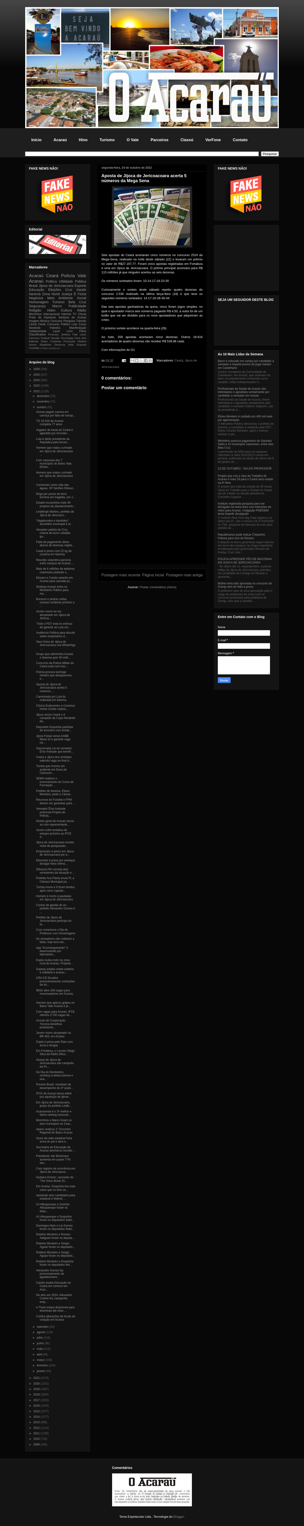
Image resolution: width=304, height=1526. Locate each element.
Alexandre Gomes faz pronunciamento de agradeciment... (50, 1274)
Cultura (66, 310)
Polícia (68, 275)
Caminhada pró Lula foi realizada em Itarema (51, 698)
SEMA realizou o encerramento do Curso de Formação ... (55, 782)
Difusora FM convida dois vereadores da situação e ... (55, 871)
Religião (35, 310)
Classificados (37, 334)
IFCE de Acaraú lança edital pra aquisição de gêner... (53, 1095)
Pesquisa (69, 321)
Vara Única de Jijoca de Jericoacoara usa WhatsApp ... (55, 645)
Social (81, 298)
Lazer (56, 331)
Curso (82, 324)
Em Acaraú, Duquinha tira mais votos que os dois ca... (55, 1188)
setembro (43, 1326)
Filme (82, 331)
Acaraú (60, 140)
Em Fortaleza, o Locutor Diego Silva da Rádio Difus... (55, 1052)
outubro (42, 407)
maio (40, 1348)
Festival (45, 338)
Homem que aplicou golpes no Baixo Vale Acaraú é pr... (55, 1004)
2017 (37, 1400)
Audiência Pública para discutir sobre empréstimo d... (55, 634)
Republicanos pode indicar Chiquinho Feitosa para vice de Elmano (241, 536)
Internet (66, 314)
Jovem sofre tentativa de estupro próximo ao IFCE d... (53, 833)
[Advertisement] (152, 530)
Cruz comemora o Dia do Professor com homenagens (55, 931)
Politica (51, 281)
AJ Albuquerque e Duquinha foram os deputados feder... (55, 1218)
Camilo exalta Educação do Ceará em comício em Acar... (53, 1286)
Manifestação (77, 328)
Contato (240, 140)
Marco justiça (49, 348)
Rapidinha (45, 344)
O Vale (132, 140)
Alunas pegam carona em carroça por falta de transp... (55, 413)
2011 (37, 1433)
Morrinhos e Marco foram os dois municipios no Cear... (54, 1122)
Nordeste (35, 328)
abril (40, 1354)
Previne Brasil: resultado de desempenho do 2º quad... (54, 1086)
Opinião (55, 338)
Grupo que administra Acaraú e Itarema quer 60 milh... (54, 655)
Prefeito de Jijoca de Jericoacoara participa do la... (53, 921)
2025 (37, 374)
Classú (186, 140)
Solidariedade (37, 331)
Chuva (82, 314)
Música (44, 321)
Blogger (178, 1516)
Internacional (51, 314)
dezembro (43, 396)
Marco (57, 306)
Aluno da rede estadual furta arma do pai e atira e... (54, 1140)
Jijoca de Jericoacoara (56, 286)
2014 (37, 1416)
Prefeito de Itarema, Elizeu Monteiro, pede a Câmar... (54, 792)
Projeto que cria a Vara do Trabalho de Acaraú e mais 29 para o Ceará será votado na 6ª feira (245, 479)
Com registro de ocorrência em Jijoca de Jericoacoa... (55, 1170)
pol (58, 348)
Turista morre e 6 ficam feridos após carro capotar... (55, 888)
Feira (77, 338)
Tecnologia (67, 338)
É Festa (80, 294)
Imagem (34, 321)
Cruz (68, 290)
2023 (37, 385)
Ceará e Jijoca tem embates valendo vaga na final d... (53, 758)
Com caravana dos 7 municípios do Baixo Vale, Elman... (54, 464)
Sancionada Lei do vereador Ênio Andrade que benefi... (54, 750)
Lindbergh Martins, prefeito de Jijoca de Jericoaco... (55, 513)
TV (74, 314)
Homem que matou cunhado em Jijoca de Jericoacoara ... (54, 451)
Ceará (179, 360)
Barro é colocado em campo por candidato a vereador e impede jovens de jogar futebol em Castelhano (246, 364)
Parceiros (159, 140)
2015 (37, 1411)
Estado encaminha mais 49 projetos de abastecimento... (56, 504)
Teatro (44, 341)
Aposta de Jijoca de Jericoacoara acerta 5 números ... (51, 688)
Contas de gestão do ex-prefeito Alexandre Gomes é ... (55, 908)
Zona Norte (51, 294)
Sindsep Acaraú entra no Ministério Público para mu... (52, 590)
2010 (37, 1438)
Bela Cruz (77, 302)
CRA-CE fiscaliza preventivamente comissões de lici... (55, 981)
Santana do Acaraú (72, 317)
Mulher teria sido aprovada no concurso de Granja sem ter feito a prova (245, 585)
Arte (83, 338)
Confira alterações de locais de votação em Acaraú (55, 1318)
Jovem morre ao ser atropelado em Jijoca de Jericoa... (53, 615)
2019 (37, 1389)
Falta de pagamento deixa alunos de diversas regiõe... (55, 543)
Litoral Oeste (37, 324)
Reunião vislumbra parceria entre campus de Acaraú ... (55, 561)
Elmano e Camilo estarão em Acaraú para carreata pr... (54, 579)
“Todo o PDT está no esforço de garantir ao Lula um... (54, 625)
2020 (37, 1383)
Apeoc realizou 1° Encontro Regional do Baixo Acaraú (54, 1131)
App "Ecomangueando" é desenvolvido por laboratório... (52, 951)
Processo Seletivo (59, 334)
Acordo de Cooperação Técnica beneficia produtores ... (50, 1024)
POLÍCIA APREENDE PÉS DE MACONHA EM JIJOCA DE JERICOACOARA (245, 560)
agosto (41, 1332)
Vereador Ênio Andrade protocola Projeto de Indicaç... (51, 812)
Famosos (34, 338)
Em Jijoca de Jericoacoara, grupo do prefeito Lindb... (53, 1104)
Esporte (80, 286)
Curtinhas (55, 341)
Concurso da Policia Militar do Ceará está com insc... (55, 664)
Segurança (37, 306)
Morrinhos (35, 314)
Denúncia (59, 344)
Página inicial (153, 575)
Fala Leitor (79, 334)
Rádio (81, 310)
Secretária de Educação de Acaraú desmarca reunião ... (56, 1149)
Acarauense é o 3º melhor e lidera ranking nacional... (53, 1113)
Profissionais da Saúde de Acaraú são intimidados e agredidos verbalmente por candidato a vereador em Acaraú (243, 392)
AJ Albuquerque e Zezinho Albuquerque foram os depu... (53, 1208)
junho (41, 1343)
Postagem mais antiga (184, 575)
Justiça (67, 294)
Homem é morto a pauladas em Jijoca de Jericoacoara (54, 897)
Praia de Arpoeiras (42, 317)
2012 (37, 1428)
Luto (74, 324)
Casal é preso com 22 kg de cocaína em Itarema (53, 552)
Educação (36, 290)
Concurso (56, 321)
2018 (37, 1394)
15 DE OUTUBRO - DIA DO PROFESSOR (245, 468)
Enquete (81, 344)
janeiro (41, 1371)
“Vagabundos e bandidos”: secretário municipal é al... (54, 522)
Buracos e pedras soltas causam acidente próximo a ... (55, 602)
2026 (37, 369)
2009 (37, 1444)
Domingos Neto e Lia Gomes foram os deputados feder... (55, 1227)
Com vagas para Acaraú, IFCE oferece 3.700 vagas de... (55, 1013)
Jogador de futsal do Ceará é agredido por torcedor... (54, 431)
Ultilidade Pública (72, 281)
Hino (83, 140)
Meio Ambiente (60, 298)
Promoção (69, 341)
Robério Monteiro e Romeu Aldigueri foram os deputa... (55, 1236)
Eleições (54, 290)
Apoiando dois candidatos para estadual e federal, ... (55, 1197)
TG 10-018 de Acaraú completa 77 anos (49, 422)
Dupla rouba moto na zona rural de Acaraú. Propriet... (54, 961)
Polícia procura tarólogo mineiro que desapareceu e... (54, 675)
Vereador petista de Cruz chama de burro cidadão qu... (53, 533)
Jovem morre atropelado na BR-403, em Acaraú (53, 1034)
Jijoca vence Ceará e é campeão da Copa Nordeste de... (55, 718)
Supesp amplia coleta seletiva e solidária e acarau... (55, 970)
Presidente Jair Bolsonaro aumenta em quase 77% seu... (53, 1159)
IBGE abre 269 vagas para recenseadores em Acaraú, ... (55, 994)
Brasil (33, 286)
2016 (37, 1405)
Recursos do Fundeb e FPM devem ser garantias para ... (55, 801)
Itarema (35, 294)
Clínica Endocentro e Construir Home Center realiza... (55, 707)
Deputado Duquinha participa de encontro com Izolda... (54, 728)
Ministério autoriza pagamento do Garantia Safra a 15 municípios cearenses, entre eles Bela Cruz (245, 444)
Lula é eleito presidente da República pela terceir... (53, 440)
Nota (71, 344)
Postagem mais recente (120, 575)
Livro (69, 331)
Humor (33, 344)
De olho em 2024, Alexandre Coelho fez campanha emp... (54, 1298)
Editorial (33, 341)
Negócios (36, 298)
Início (36, 140)
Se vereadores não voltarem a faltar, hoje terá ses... (55, 940)
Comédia (34, 348)
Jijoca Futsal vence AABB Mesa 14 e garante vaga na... (53, 739)
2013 (37, 1422)
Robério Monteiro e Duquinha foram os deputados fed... (54, 1263)
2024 (37, 380)
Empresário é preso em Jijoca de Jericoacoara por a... (55, 853)
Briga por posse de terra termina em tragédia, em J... (55, 495)
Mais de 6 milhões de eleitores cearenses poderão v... (55, 570)
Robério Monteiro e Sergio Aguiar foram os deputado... (55, 1245)
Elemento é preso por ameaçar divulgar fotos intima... (55, 862)
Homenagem (38, 302)
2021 (37, 1378)
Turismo (107, 140)
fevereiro (43, 1365)
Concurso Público (58, 324)
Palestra (55, 328)
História (81, 341)
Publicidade (77, 306)
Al (41, 348)
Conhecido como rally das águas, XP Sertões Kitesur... (55, 486)
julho (40, 1337)
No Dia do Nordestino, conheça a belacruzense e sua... (54, 1075)
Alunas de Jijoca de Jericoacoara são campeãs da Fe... (55, 1063)
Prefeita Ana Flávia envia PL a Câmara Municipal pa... (55, 879)
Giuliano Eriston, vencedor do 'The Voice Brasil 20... (54, 1179)
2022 (37, 391)
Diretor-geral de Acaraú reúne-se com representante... (55, 822)
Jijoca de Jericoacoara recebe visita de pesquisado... (55, 844)
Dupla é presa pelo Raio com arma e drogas (54, 1043)
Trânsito (81, 321)
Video (51, 310)
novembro (43, 401)
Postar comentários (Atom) (158, 587)
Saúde (81, 290)
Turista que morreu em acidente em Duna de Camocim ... (51, 769)
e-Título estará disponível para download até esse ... (55, 1309)
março (41, 1360)
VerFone (213, 140)
